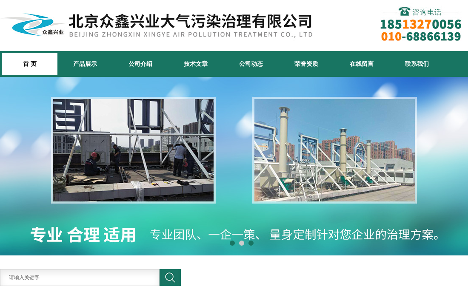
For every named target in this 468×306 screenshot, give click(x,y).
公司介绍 (140, 63)
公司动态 (251, 63)
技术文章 (196, 63)
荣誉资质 (306, 63)
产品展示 (85, 63)
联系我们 (417, 63)
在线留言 (362, 63)
